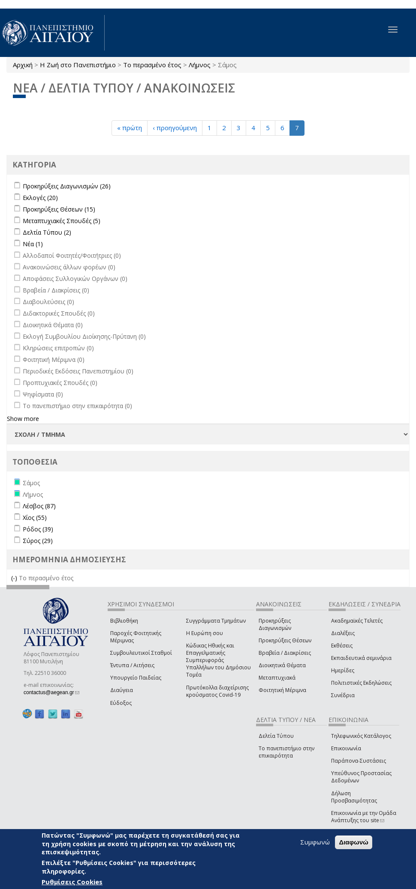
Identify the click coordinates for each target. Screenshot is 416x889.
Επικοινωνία (346, 748)
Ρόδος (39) (38, 529)
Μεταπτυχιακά (277, 677)
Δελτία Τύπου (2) (47, 232)
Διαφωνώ (353, 842)
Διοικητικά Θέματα (282, 665)
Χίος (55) (35, 517)
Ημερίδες (342, 670)
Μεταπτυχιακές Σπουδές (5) (61, 221)
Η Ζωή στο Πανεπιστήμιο (78, 64)
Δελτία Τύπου (276, 736)
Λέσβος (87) (39, 506)
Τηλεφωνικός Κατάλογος (361, 736)
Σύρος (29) (38, 541)
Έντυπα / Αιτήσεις (132, 665)
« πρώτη (129, 127)
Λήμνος (200, 64)
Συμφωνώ (315, 842)
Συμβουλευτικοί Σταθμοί (141, 652)
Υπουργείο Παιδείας (135, 677)
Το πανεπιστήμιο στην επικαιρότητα (286, 752)
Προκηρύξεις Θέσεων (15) (59, 209)
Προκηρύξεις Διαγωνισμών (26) (67, 186)
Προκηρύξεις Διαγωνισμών (275, 624)
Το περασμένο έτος (152, 64)
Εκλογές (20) (40, 198)
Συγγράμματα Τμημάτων (216, 620)
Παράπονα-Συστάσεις (358, 760)
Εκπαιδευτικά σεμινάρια (361, 658)
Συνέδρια (343, 695)
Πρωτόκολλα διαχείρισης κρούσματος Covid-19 (217, 691)
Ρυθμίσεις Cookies (72, 881)
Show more (23, 419)
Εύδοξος (121, 703)
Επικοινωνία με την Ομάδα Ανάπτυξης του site (363, 816)
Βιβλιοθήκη (124, 620)
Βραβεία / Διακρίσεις (285, 652)
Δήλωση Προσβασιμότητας (354, 797)
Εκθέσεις (342, 645)
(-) (15, 578)
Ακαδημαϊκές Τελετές (357, 620)
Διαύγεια (121, 690)
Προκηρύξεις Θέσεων (285, 640)
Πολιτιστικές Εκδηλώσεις (361, 682)
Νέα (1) (33, 244)
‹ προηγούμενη (175, 127)
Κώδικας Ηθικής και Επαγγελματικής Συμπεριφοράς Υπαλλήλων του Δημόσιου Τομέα (218, 660)
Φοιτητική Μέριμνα (282, 690)
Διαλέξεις (343, 633)
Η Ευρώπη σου (204, 633)
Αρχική (23, 64)
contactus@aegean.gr (51, 692)
